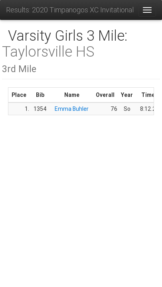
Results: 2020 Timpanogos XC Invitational (70, 9)
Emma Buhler (72, 108)
